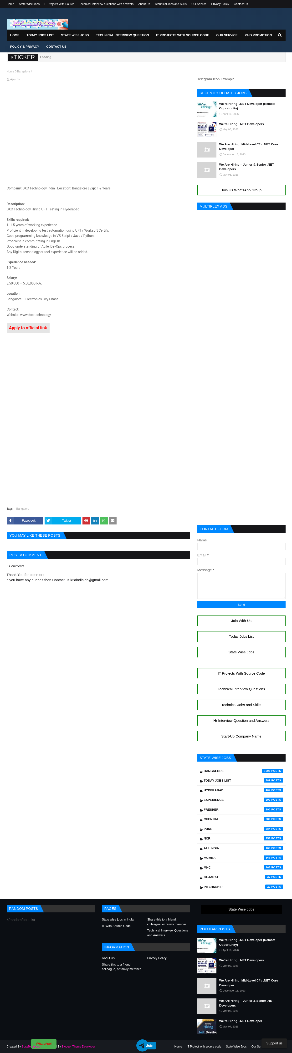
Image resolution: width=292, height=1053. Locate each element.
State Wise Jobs (29, 4)
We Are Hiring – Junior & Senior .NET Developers (246, 167)
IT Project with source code (204, 1046)
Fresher (243, 809)
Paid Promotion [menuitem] (258, 35)
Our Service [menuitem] (226, 35)
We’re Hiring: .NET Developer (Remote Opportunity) (247, 106)
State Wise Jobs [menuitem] (75, 35)
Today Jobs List (241, 636)
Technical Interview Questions (241, 689)
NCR (243, 838)
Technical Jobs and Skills (171, 4)
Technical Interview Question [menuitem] (122, 35)
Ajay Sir (15, 79)
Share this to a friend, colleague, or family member (166, 922)
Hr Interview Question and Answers (241, 720)
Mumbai (243, 857)
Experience (243, 800)
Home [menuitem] (15, 35)
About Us (144, 4)
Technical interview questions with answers (106, 4)
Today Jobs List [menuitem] (40, 35)
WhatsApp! (44, 1043)
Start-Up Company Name (241, 736)
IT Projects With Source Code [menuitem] (182, 35)
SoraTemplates (31, 1046)
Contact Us (241, 4)
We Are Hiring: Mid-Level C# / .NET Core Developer (248, 146)
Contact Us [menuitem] (56, 46)
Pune (243, 829)
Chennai (243, 819)
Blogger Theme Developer (78, 1046)
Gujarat (243, 877)
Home (10, 4)
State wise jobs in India (118, 919)
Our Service (198, 4)
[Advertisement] (98, 96)
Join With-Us (241, 621)
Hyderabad (243, 790)
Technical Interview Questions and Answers (167, 933)
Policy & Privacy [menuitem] (24, 46)
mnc (243, 867)
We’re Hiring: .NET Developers (241, 124)
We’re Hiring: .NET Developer (240, 1021)
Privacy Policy (220, 4)
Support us (274, 1043)
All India (243, 848)
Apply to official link (28, 327)
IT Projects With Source (59, 4)
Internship (243, 887)
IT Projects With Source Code (241, 673)
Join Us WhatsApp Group (241, 190)
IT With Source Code (116, 926)
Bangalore (23, 71)
